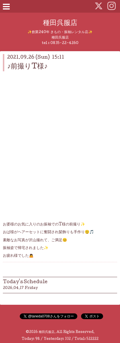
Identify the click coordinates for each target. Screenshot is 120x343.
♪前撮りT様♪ (27, 67)
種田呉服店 (60, 23)
